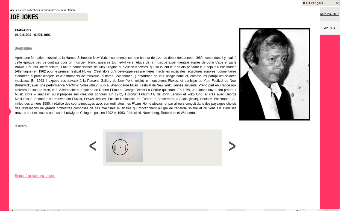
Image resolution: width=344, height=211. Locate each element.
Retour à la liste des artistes (35, 176)
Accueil (15, 10)
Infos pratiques (329, 14)
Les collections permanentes (39, 10)
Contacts (329, 27)
